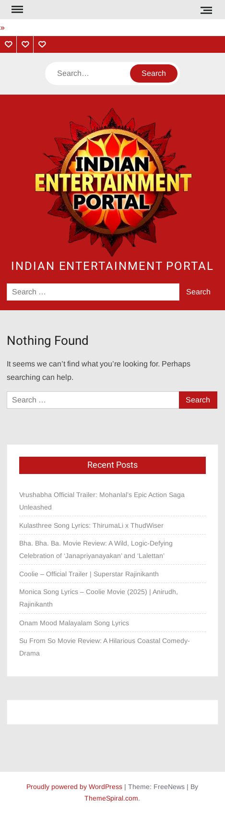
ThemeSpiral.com (111, 798)
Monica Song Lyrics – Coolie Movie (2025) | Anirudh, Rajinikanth (98, 598)
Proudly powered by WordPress (74, 786)
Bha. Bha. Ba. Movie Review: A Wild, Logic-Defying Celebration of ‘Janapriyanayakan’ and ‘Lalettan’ (96, 549)
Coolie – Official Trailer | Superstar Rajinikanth (90, 574)
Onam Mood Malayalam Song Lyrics (74, 623)
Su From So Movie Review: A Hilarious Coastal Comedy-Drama (104, 647)
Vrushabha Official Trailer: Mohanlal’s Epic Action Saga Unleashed (102, 501)
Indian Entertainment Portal (112, 266)
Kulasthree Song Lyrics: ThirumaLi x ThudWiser (91, 525)
